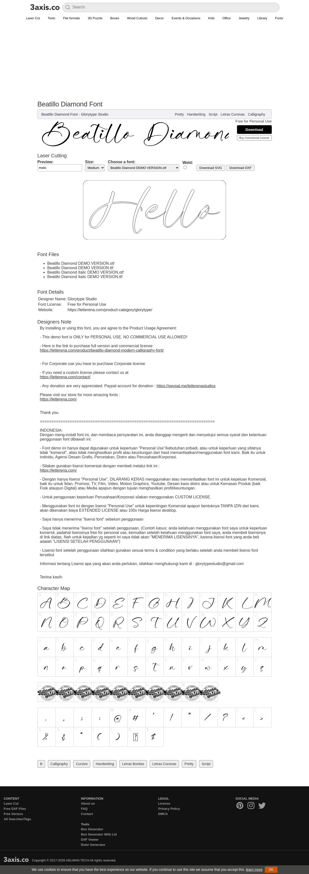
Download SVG (211, 168)
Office (226, 18)
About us (88, 803)
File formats (71, 18)
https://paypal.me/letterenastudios (186, 386)
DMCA (163, 814)
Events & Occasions (186, 18)
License (164, 803)
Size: (89, 162)
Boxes (114, 18)
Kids (211, 18)
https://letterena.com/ (58, 399)
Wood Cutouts (137, 18)
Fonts (279, 18)
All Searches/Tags (17, 819)
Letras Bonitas (133, 764)
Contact (87, 814)
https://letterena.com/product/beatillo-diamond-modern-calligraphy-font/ (102, 350)
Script (213, 114)
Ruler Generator (93, 845)
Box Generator (92, 829)
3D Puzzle (95, 18)
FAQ (84, 809)
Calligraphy (256, 114)
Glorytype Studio (94, 114)
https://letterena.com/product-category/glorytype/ (110, 310)
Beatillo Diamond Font (59, 114)
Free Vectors (13, 814)
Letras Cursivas (233, 114)
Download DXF (240, 168)
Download (254, 129)
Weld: (187, 163)
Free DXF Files (15, 809)
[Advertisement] (154, 63)
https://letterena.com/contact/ (65, 377)
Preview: (45, 162)
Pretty (179, 114)
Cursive (82, 764)
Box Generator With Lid (99, 834)
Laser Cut (33, 18)
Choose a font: (121, 162)
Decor (159, 18)
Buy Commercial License (254, 137)
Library (262, 18)
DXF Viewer (89, 839)
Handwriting (196, 114)
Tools (51, 18)
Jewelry (243, 18)
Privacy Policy (169, 809)
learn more (254, 870)
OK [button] (271, 870)
